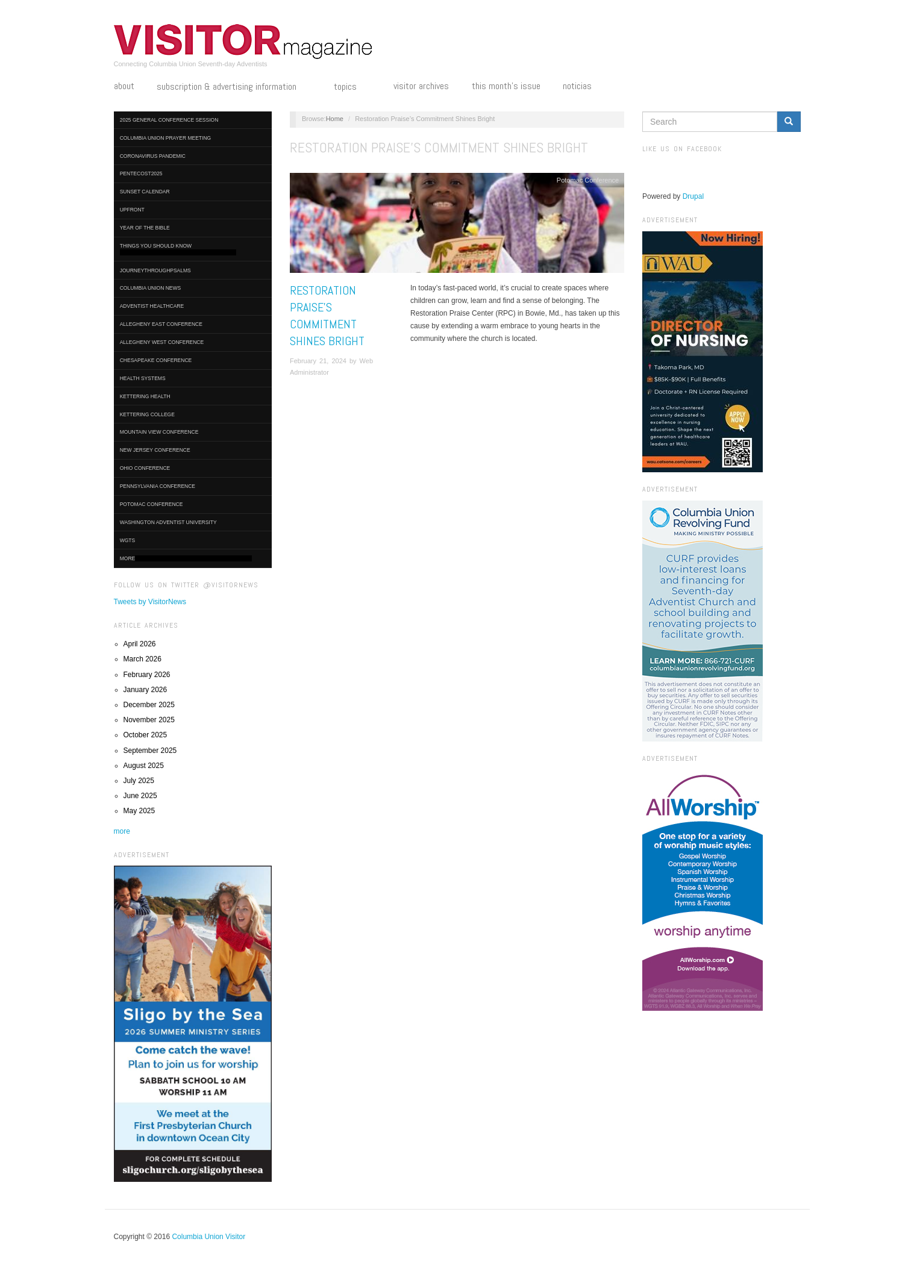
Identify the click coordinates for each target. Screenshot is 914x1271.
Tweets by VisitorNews (150, 602)
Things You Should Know (178, 249)
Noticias (577, 86)
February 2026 (147, 674)
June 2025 (140, 796)
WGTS (128, 540)
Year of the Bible (145, 228)
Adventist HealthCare (152, 306)
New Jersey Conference (155, 450)
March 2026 (142, 659)
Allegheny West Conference (162, 342)
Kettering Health (145, 396)
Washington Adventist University (168, 522)
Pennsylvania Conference (157, 486)
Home (334, 118)
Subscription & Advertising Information (234, 87)
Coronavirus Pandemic (153, 156)
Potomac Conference (151, 504)
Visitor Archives (421, 86)
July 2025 (139, 780)
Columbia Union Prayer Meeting (165, 138)
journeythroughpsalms (155, 270)
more (122, 831)
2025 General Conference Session (169, 120)
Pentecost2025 (141, 173)
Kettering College (147, 414)
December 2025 (149, 705)
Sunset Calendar (145, 192)
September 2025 (150, 750)
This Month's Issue (506, 86)
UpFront (132, 210)
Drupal (693, 196)
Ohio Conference (145, 468)
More (186, 558)
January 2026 (145, 689)
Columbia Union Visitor (208, 1236)
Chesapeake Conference (156, 360)
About (124, 86)
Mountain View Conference (159, 432)
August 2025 (144, 765)
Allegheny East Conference (161, 324)
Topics (352, 87)
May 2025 (139, 811)
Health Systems (143, 378)
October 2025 (145, 735)
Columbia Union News (150, 288)
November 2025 (149, 720)
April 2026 (140, 644)
